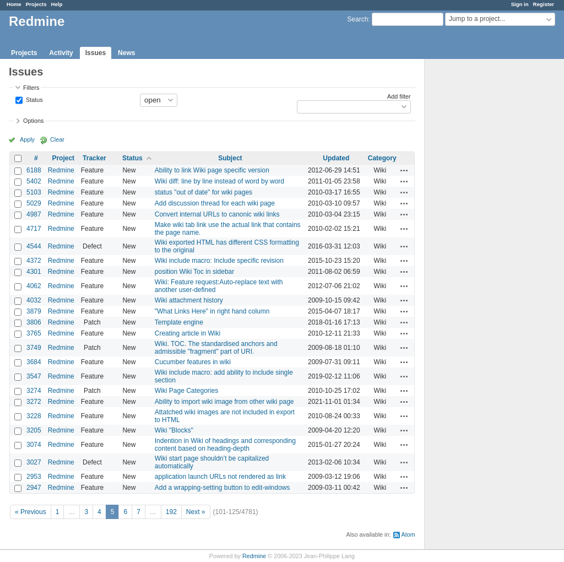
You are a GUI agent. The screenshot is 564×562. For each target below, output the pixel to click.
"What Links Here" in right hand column (212, 311)
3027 (33, 462)
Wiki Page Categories (186, 391)
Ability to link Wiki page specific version (212, 170)
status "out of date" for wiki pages (203, 192)
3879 (33, 311)
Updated (336, 158)
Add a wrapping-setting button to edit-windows (222, 487)
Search (357, 19)
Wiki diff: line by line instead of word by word (219, 181)
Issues (95, 53)
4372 (33, 260)
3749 (33, 348)
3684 (33, 362)
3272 (33, 402)
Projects (36, 4)
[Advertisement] (480, 232)
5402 (33, 181)
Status (33, 99)
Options (33, 120)
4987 (33, 214)
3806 (33, 322)
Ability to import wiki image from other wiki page (224, 402)
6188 (33, 170)
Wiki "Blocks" (174, 430)
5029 (33, 203)
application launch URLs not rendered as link (220, 476)
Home (14, 4)
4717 (33, 229)
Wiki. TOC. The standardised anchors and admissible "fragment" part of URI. (216, 347)
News (126, 53)
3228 (33, 416)
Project (63, 158)
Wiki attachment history (189, 300)
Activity (61, 53)
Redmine (61, 170)
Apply (27, 139)
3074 (33, 444)
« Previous (30, 512)
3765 (33, 333)
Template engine (179, 322)
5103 (33, 192)
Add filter (399, 96)
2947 (33, 487)
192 (171, 512)
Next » (195, 512)
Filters (31, 87)
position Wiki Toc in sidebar (195, 271)
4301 (33, 271)
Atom (408, 534)
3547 (33, 376)
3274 (33, 391)
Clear (57, 139)
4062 (33, 286)
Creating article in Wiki (187, 333)
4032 (33, 300)
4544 (33, 246)
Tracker (94, 158)
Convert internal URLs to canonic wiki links (217, 214)
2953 (33, 476)
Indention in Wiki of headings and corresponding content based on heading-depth (225, 444)
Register (543, 4)
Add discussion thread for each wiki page (215, 203)
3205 (33, 430)
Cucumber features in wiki (193, 362)
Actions (404, 170)
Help (57, 4)
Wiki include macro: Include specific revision (219, 260)
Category (382, 158)
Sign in (520, 4)
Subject (230, 158)
